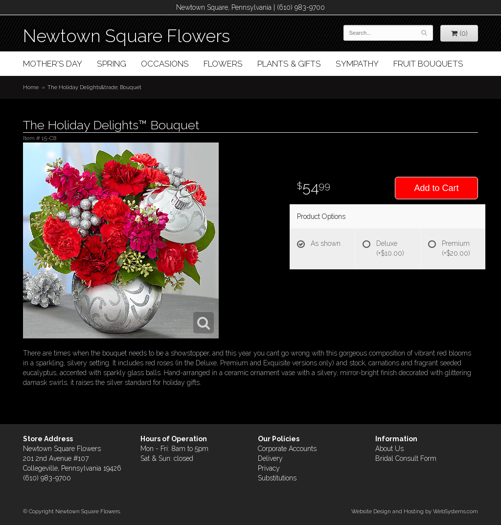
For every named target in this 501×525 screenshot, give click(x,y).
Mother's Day (52, 64)
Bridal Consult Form (405, 458)
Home (31, 87)
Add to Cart (436, 188)
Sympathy (357, 64)
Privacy (269, 468)
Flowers (223, 64)
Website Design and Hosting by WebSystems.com (414, 511)
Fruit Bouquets (428, 64)
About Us (389, 449)
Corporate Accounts (287, 449)
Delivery (270, 458)
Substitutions (277, 478)
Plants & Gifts (289, 64)
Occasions (165, 64)
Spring (111, 64)
